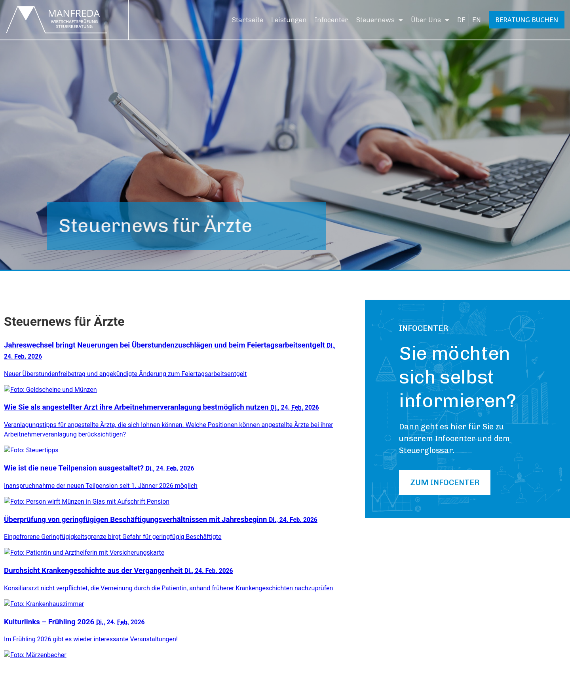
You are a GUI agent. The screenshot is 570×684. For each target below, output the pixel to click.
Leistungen (289, 20)
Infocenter (331, 20)
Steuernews (379, 20)
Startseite (247, 20)
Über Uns (430, 20)
